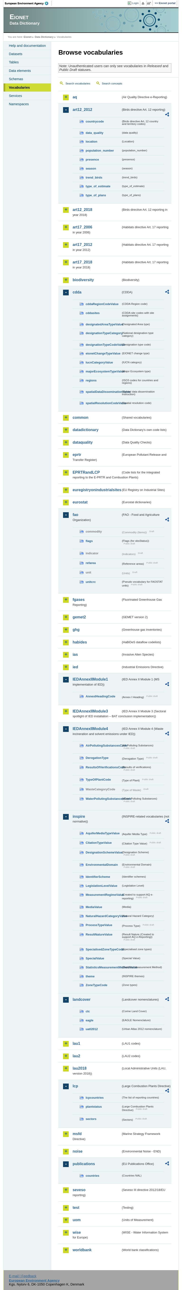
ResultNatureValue (99, 934)
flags (89, 541)
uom (77, 1220)
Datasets (15, 54)
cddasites (93, 313)
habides (80, 642)
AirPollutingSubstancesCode (103, 745)
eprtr (77, 455)
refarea (91, 563)
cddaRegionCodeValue (102, 304)
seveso (79, 1190)
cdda (77, 292)
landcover (82, 999)
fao (75, 515)
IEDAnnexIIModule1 (90, 679)
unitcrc (91, 582)
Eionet (28, 36)
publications (84, 1164)
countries (92, 1175)
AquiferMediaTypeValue (102, 833)
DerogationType (97, 758)
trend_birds (94, 177)
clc (88, 1011)
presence (92, 159)
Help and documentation (27, 46)
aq (75, 97)
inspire (79, 816)
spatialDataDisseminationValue (103, 392)
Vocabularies (19, 87)
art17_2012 (82, 245)
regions (91, 380)
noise (77, 1151)
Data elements (20, 71)
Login (135, 3)
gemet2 (79, 617)
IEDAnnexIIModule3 (90, 711)
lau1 (76, 1043)
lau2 (76, 1056)
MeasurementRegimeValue (103, 894)
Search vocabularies (77, 83)
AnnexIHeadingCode (100, 696)
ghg (76, 630)
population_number (100, 150)
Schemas (16, 79)
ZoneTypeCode (96, 985)
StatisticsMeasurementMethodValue (103, 967)
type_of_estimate (98, 186)
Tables (14, 62)
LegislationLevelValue (101, 886)
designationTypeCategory (103, 333)
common (80, 417)
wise (77, 1232)
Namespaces (19, 104)
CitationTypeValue (99, 842)
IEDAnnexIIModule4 (90, 729)
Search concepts (112, 83)
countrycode (95, 121)
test (76, 1208)
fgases (79, 600)
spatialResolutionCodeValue (103, 403)
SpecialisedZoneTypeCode (103, 949)
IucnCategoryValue (99, 362)
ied (75, 667)
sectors (91, 1119)
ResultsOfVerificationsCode (103, 767)
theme (90, 976)
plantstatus (94, 1106)
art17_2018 (82, 262)
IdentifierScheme (98, 877)
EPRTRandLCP (86, 472)
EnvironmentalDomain (102, 864)
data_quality (94, 133)
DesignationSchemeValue (103, 852)
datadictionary (85, 430)
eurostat (80, 502)
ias (75, 654)
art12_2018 (82, 210)
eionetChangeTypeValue (103, 353)
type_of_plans (96, 195)
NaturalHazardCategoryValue (103, 916)
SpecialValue (95, 958)
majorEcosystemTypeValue (103, 371)
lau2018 (79, 1068)
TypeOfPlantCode (98, 779)
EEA (28, 3)
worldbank (82, 1250)
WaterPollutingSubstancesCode (103, 798)
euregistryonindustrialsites (97, 490)
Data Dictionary (44, 36)
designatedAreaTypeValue (103, 324)
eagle (89, 1020)
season (91, 168)
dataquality (82, 442)
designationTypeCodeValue (103, 344)
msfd (77, 1134)
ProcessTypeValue (99, 925)
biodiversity (83, 280)
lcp (75, 1086)
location (91, 141)
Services (15, 96)
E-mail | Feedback (22, 1276)
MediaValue (94, 907)
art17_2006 (82, 227)
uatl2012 (92, 1029)
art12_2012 (82, 110)
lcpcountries (95, 1097)
